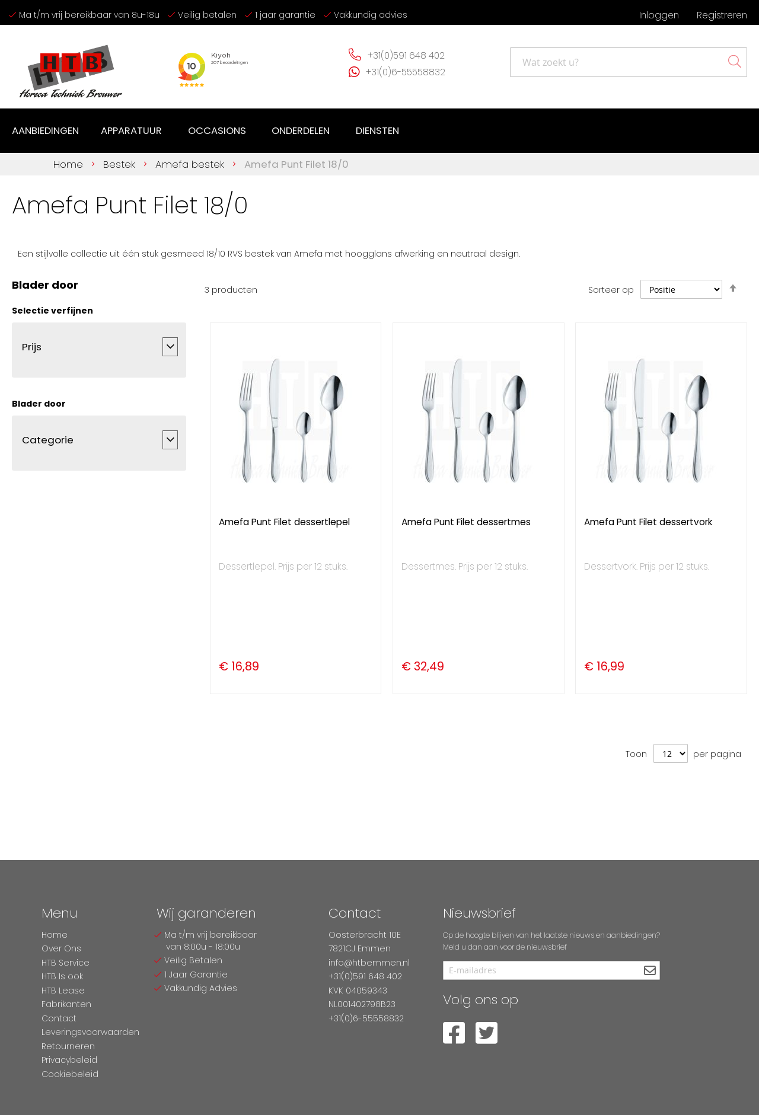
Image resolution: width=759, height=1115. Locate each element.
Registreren (722, 15)
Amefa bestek (191, 163)
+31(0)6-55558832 (405, 72)
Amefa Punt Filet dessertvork (648, 521)
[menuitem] (46, 130)
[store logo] (71, 67)
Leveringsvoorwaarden (90, 1032)
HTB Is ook (62, 976)
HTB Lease (63, 990)
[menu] (207, 130)
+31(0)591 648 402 (406, 55)
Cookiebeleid (70, 1074)
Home (69, 163)
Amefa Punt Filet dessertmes (466, 521)
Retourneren (68, 1046)
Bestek (120, 163)
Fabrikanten (66, 1004)
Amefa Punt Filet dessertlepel (284, 521)
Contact (59, 1018)
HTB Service (66, 963)
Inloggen (659, 15)
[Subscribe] (649, 971)
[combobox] (628, 62)
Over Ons (61, 948)
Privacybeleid (69, 1060)
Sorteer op (611, 289)
